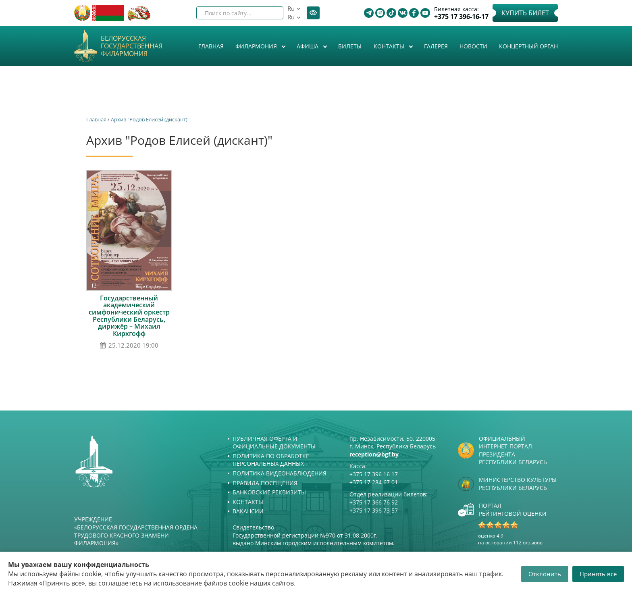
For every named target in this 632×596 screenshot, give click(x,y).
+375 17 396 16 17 (373, 474)
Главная (211, 46)
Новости (473, 46)
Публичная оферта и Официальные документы (274, 442)
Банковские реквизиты (269, 492)
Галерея (436, 46)
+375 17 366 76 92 (373, 502)
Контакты (390, 46)
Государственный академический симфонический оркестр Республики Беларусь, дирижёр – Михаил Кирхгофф (129, 316)
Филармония (257, 46)
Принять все (598, 574)
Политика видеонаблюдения (279, 473)
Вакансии (248, 511)
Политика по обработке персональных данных (271, 460)
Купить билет (525, 12)
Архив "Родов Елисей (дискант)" (150, 119)
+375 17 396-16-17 (461, 17)
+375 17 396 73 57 (373, 510)
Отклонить (544, 574)
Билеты (350, 46)
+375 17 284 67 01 (373, 482)
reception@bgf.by (374, 454)
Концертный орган (528, 46)
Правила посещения (265, 483)
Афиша (308, 46)
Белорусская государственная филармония (131, 46)
